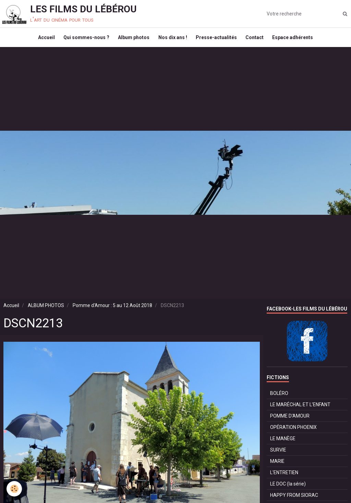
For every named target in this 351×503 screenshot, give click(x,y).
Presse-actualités (218, 40)
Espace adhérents (297, 40)
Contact (258, 40)
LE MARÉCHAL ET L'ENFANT (300, 409)
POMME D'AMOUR (290, 420)
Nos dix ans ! (172, 40)
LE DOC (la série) (288, 488)
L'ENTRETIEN (284, 477)
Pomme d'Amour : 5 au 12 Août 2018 (112, 310)
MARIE (277, 466)
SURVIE (278, 454)
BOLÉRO (279, 398)
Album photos (132, 40)
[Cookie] (14, 488)
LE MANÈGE (282, 443)
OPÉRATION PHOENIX (293, 432)
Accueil (41, 40)
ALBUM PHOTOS (46, 310)
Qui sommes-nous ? (83, 40)
